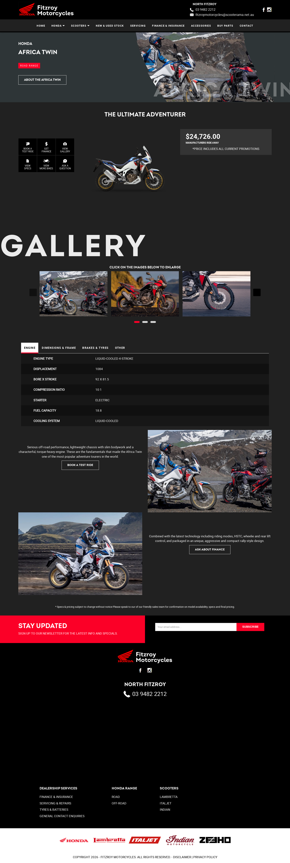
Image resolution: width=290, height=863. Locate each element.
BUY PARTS (225, 25)
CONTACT (246, 25)
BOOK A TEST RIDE (27, 147)
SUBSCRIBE (250, 627)
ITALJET (165, 804)
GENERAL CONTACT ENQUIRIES (62, 817)
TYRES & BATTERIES (54, 810)
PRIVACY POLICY (205, 858)
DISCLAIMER (182, 858)
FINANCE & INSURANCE (168, 25)
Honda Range (124, 789)
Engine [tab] (30, 348)
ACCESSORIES (201, 25)
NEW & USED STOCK (110, 25)
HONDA (56, 25)
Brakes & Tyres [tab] (98, 348)
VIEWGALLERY (65, 147)
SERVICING (138, 25)
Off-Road (119, 804)
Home (41, 25)
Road (116, 797)
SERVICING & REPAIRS (55, 804)
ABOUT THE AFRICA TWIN (42, 80)
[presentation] (33, 292)
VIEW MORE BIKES (46, 164)
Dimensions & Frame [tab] (60, 348)
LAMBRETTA (169, 797)
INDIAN (165, 810)
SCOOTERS (78, 25)
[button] (137, 322)
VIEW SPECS (27, 164)
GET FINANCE (46, 147)
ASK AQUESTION (65, 164)
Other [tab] (123, 348)
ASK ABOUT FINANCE (210, 550)
